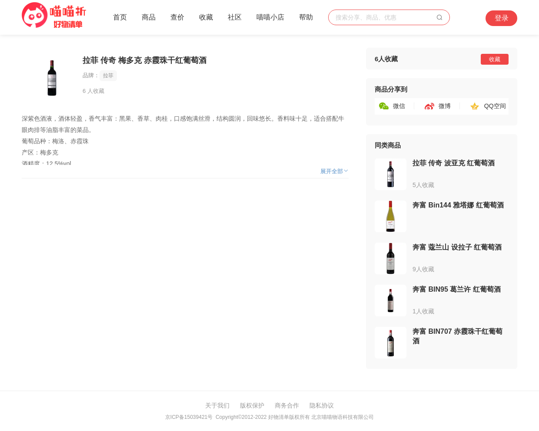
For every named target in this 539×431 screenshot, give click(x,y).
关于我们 (217, 405)
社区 (235, 17)
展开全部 (334, 171)
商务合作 (287, 405)
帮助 (306, 17)
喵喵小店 (270, 17)
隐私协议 (321, 405)
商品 (149, 17)
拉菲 (108, 75)
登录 (502, 18)
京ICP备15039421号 (189, 417)
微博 (445, 105)
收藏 (206, 17)
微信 (399, 105)
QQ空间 (495, 105)
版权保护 (252, 405)
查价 (177, 17)
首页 (120, 17)
